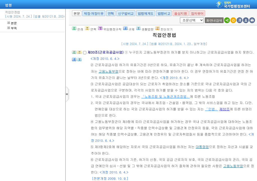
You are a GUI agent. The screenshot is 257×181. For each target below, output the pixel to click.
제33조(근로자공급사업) (105, 52)
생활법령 (145, 29)
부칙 (12, 28)
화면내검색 (214, 20)
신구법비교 (126, 13)
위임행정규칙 (109, 29)
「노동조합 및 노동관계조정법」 (165, 96)
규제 (129, 29)
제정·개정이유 (93, 13)
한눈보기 (164, 29)
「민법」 (211, 109)
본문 (12, 23)
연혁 (111, 13)
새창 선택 (179, 17)
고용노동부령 (108, 71)
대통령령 (202, 146)
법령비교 (164, 13)
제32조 (224, 109)
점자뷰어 (197, 13)
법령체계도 (146, 13)
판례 (77, 29)
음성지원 (180, 13)
